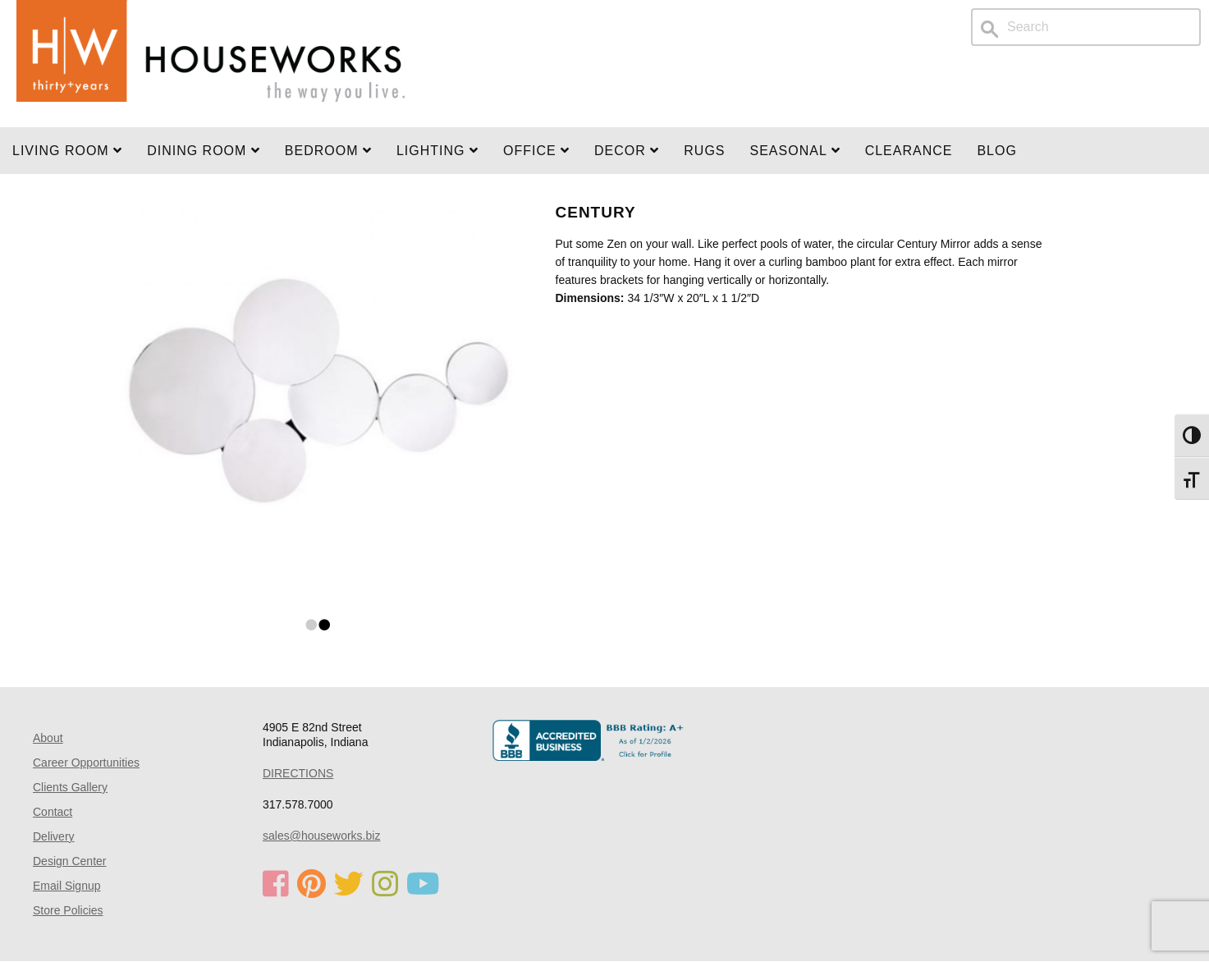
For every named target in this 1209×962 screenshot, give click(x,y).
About (48, 737)
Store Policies (68, 910)
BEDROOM (328, 151)
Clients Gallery (70, 787)
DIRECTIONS (298, 773)
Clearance (909, 151)
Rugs (704, 151)
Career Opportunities (86, 762)
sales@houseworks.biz (321, 835)
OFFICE (536, 151)
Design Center (70, 861)
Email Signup (67, 885)
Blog (996, 151)
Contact (52, 811)
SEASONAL (795, 151)
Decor (626, 151)
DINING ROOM (203, 151)
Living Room (67, 151)
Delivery (54, 836)
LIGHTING (437, 151)
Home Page (210, 63)
